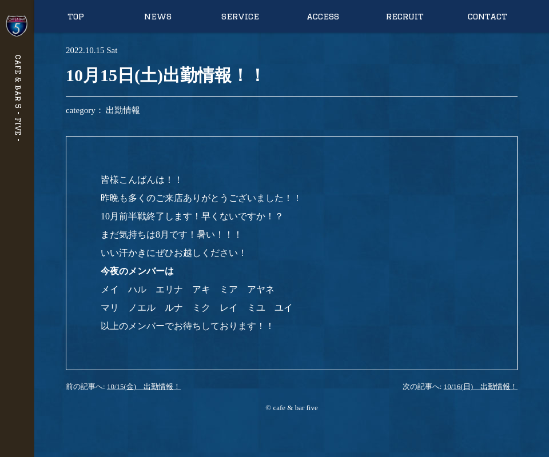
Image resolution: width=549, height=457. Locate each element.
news (158, 16)
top (75, 16)
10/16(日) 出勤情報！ (481, 386)
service (240, 16)
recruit (405, 16)
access (323, 16)
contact (487, 16)
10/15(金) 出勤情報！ (144, 386)
